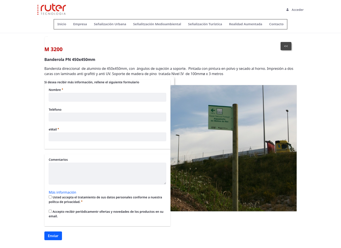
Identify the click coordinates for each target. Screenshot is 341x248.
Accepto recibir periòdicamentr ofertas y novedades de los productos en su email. (106, 213)
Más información (62, 192)
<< (286, 46)
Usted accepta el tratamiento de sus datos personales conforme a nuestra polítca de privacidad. (105, 199)
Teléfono (55, 109)
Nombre (56, 90)
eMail (54, 129)
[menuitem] (62, 24)
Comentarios (58, 160)
